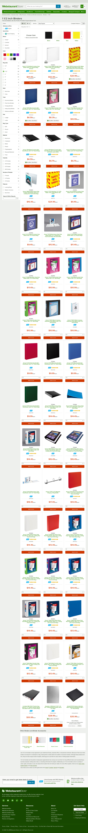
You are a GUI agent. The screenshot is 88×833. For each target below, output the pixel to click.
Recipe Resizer (6, 816)
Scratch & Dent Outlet (32, 810)
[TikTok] (17, 800)
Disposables (56, 11)
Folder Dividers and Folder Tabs (27, 747)
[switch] (83, 23)
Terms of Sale (5, 826)
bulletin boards (24, 765)
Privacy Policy (14, 826)
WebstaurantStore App (8, 812)
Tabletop (48, 11)
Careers (53, 812)
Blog (27, 808)
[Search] (17, 198)
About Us (53, 808)
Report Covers (54, 746)
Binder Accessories (68, 746)
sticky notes (81, 763)
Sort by (34, 23)
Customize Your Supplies (8, 814)
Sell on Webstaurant (56, 818)
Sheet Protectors (41, 746)
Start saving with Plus (50, 783)
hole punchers (33, 765)
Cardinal (51, 767)
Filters (4, 23)
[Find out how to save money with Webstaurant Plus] (27, 71)
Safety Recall (29, 821)
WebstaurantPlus (6, 808)
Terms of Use (22, 826)
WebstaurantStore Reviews (33, 818)
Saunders (61, 767)
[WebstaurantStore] (23, 790)
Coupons (28, 814)
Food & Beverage (40, 11)
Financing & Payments (57, 814)
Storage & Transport (74, 11)
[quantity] (23, 82)
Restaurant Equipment (10, 11)
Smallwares (30, 11)
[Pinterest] (21, 800)
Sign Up (31, 782)
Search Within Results (9, 196)
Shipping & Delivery (80, 817)
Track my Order (80, 812)
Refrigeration (21, 11)
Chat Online (78, 815)
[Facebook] (12, 800)
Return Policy (54, 821)
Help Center (79, 809)
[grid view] (23, 23)
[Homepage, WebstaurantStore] (12, 6)
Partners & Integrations (8, 818)
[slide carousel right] (81, 36)
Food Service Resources (32, 816)
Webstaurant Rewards (8, 810)
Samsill (55, 767)
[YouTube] (8, 800)
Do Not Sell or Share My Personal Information (51, 826)
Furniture (64, 11)
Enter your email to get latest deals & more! (17, 779)
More (83, 11)
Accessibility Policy (33, 826)
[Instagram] (3, 800)
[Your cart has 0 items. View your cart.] (83, 6)
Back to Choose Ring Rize (31, 37)
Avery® (47, 767)
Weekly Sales (29, 812)
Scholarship (54, 816)
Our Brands (54, 810)
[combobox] (41, 6)
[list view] (28, 23)
